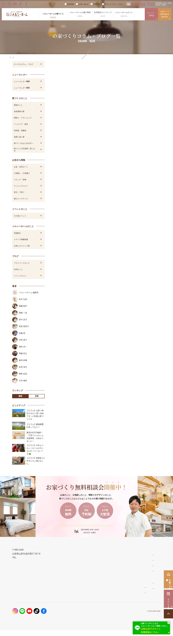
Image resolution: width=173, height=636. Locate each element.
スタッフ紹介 (109, 594)
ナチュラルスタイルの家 (114, 566)
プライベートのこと (22, 262)
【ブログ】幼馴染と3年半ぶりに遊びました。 (35, 461)
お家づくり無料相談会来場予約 (164, 14)
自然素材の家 (19, 111)
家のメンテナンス (21, 198)
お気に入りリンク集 (22, 245)
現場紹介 (17, 233)
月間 (36, 396)
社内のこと (18, 269)
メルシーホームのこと (113, 583)
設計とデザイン (79, 568)
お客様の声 (78, 599)
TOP (74, 555)
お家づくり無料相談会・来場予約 (145, 568)
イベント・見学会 (151, 14)
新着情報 (70, 4)
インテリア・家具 (21, 124)
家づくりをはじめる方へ (23, 143)
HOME (11, 58)
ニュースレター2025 (22, 87)
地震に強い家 (19, 136)
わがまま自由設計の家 (113, 561)
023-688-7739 (142, 4)
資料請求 (96, 4)
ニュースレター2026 (22, 81)
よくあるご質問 (110, 589)
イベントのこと (20, 275)
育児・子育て (19, 192)
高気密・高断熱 (20, 130)
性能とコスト (78, 575)
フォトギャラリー (80, 593)
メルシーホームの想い (82, 562)
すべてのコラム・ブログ (23, 64)
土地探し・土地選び (22, 173)
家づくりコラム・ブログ (114, 4)
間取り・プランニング (22, 117)
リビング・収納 (20, 179)
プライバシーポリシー (133, 617)
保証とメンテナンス (81, 581)
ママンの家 (109, 577)
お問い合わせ (83, 4)
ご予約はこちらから (85, 527)
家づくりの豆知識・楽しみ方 (24, 149)
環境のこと (18, 104)
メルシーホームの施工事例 (84, 588)
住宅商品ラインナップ (113, 555)
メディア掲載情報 (21, 239)
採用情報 (134, 594)
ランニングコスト (21, 185)
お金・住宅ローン (21, 166)
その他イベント (20, 215)
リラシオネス (109, 572)
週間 (20, 396)
